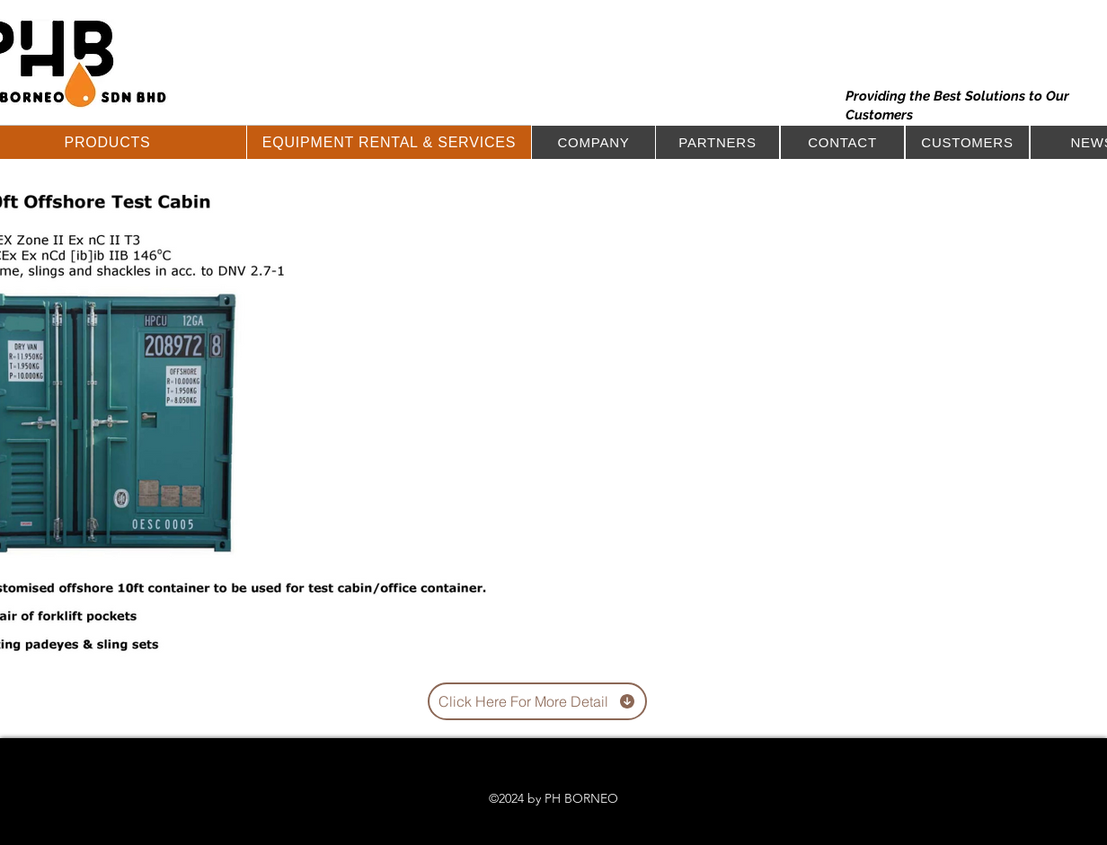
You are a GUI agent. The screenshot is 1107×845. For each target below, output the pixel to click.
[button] (389, 142)
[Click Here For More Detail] (537, 701)
